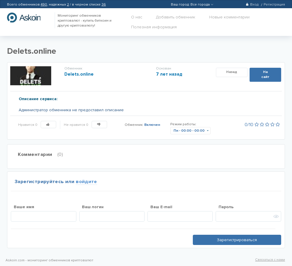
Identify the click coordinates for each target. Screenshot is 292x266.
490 (44, 4)
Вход (252, 4)
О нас (136, 17)
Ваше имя (24, 206)
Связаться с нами (270, 260)
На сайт (265, 74)
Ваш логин (93, 206)
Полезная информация (154, 27)
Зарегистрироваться (237, 239)
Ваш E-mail (161, 206)
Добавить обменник (175, 17)
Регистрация (274, 4)
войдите (86, 182)
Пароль (226, 206)
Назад (231, 72)
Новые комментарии (229, 17)
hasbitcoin (28, 17)
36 (104, 4)
